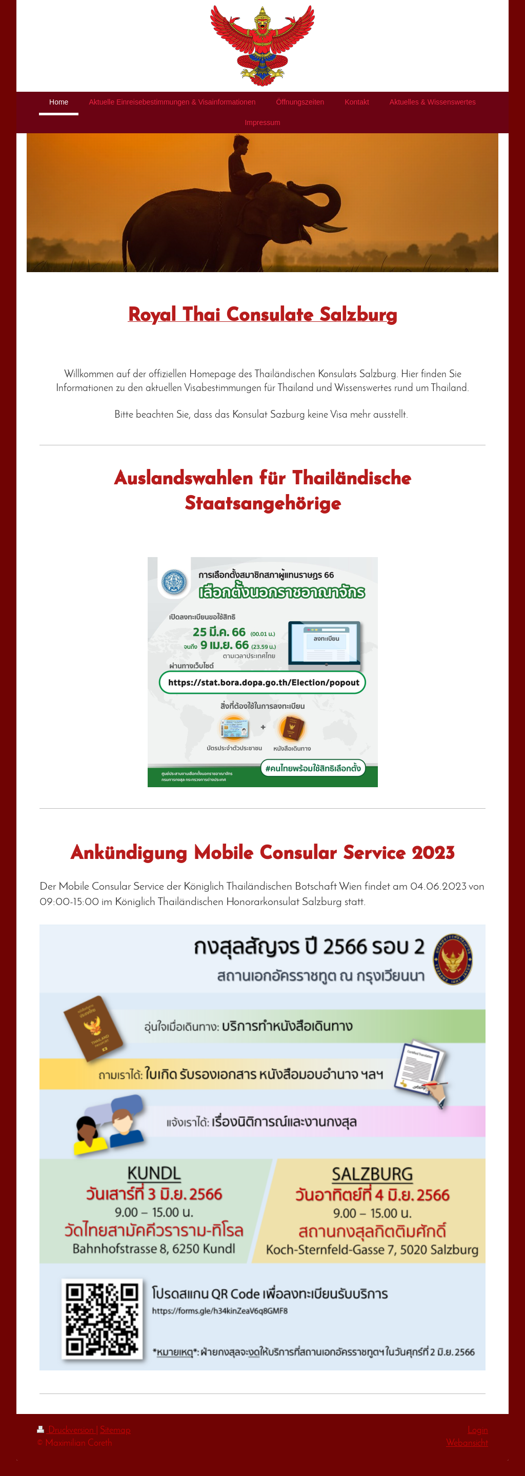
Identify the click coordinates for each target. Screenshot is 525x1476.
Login (478, 1431)
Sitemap (115, 1431)
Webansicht (467, 1443)
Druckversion (66, 1431)
